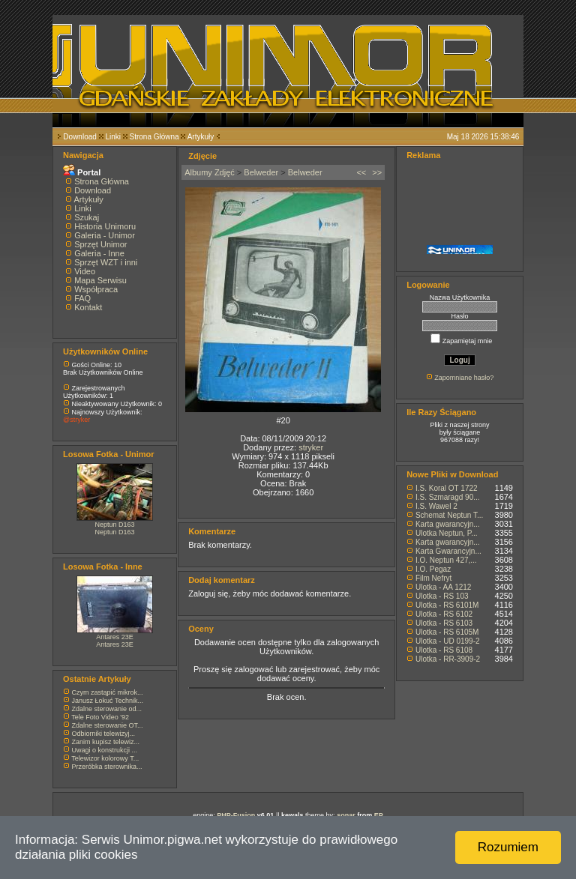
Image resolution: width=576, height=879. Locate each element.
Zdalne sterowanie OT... (107, 725)
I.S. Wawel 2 (437, 506)
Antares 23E (115, 637)
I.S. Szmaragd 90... (448, 497)
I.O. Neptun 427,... (446, 560)
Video (84, 271)
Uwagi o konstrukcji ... (105, 750)
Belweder (261, 172)
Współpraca (96, 289)
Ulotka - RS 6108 (444, 650)
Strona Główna (154, 137)
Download (79, 137)
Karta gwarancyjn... (448, 524)
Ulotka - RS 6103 (444, 623)
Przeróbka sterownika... (107, 766)
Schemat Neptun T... (449, 515)
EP (378, 815)
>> (377, 172)
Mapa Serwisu (100, 280)
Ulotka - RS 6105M (447, 632)
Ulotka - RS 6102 (444, 614)
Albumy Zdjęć (209, 172)
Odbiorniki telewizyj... (104, 733)
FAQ (82, 298)
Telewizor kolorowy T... (105, 758)
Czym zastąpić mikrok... (107, 692)
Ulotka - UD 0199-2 (448, 641)
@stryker (76, 419)
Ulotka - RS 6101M (447, 605)
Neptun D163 (115, 524)
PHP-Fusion (236, 815)
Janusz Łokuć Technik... (107, 700)
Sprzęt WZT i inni (105, 262)
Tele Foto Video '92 (100, 717)
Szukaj (86, 217)
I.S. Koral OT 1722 (447, 488)
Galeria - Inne (99, 253)
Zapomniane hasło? (464, 377)
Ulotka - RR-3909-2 (448, 659)
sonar (346, 815)
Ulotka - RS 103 (442, 596)
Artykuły (201, 137)
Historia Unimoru (105, 226)
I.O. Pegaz (433, 569)
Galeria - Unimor (104, 235)
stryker (310, 447)
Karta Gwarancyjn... (449, 551)
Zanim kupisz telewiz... (106, 742)
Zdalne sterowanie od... (107, 709)
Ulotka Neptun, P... (447, 533)
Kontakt (88, 307)
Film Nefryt (434, 578)
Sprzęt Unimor (100, 244)
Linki (113, 137)
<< (361, 172)
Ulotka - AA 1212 (444, 587)
